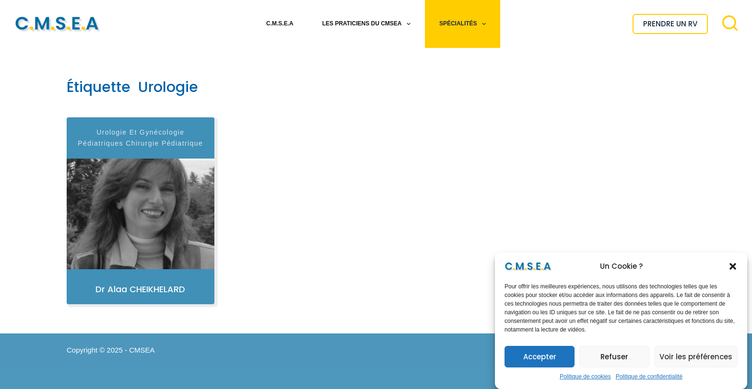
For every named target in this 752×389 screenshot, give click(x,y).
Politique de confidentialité (649, 376)
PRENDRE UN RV (670, 24)
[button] (733, 266)
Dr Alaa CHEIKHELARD (140, 289)
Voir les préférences (695, 357)
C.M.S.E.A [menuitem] (280, 23)
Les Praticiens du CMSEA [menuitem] (368, 24)
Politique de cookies (585, 376)
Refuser (614, 357)
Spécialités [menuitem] (464, 24)
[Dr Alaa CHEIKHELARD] (140, 214)
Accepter (539, 357)
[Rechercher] (730, 23)
